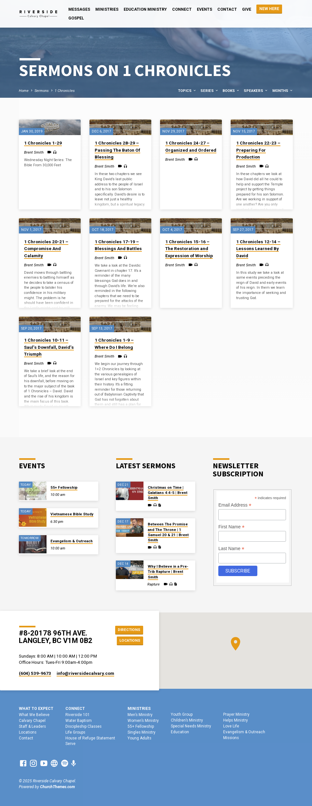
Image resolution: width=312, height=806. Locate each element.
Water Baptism (78, 720)
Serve (70, 743)
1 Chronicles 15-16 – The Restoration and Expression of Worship (189, 248)
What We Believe (34, 714)
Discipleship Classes (83, 726)
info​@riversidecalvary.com (85, 673)
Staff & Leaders (32, 726)
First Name (231, 527)
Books (231, 91)
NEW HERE (269, 8)
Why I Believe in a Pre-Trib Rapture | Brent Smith (168, 571)
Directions (128, 629)
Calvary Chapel (32, 720)
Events (204, 9)
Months (282, 91)
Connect (182, 9)
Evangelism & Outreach (71, 541)
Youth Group (182, 714)
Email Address (234, 505)
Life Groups (75, 732)
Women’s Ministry (143, 720)
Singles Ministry (142, 732)
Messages (79, 9)
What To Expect (36, 708)
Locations (128, 640)
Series (209, 91)
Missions (231, 738)
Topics (187, 91)
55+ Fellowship (63, 487)
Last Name (231, 549)
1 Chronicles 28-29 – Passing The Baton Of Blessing (117, 149)
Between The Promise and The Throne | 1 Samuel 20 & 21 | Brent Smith (168, 532)
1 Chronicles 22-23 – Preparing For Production (258, 149)
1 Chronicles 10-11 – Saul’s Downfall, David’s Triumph (49, 347)
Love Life (231, 726)
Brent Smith (34, 152)
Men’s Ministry (140, 714)
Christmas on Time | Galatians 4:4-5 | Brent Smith (167, 492)
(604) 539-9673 (35, 673)
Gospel (76, 18)
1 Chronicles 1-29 (43, 142)
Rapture (153, 584)
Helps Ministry (235, 720)
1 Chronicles (65, 91)
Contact (227, 9)
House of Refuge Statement (90, 738)
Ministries (106, 9)
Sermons (41, 91)
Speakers (256, 91)
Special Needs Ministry (191, 726)
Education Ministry (145, 9)
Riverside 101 (77, 714)
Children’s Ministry (187, 720)
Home (24, 91)
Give (246, 9)
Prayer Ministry (236, 714)
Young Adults (139, 738)
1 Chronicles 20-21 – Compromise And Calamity (46, 248)
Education (180, 732)
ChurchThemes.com (57, 787)
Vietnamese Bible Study (71, 514)
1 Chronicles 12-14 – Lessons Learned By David (258, 248)
